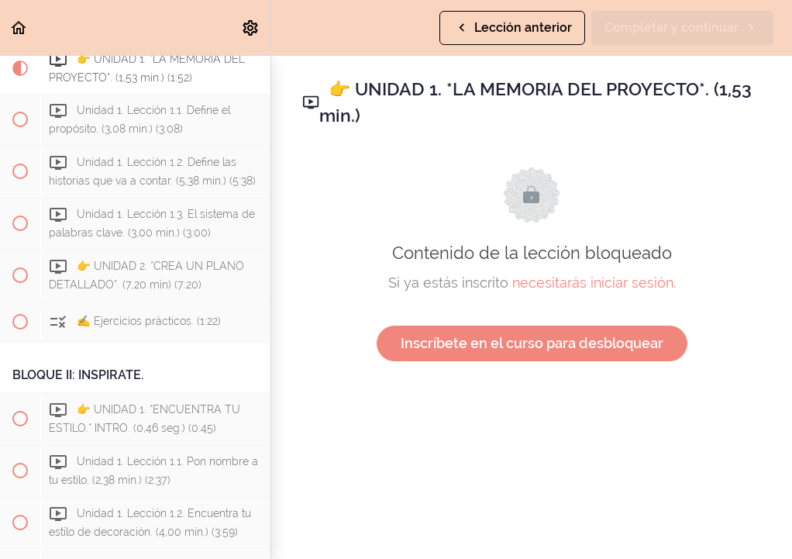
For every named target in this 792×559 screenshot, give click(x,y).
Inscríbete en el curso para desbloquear (532, 343)
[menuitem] (251, 27)
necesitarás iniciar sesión (592, 282)
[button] (19, 27)
